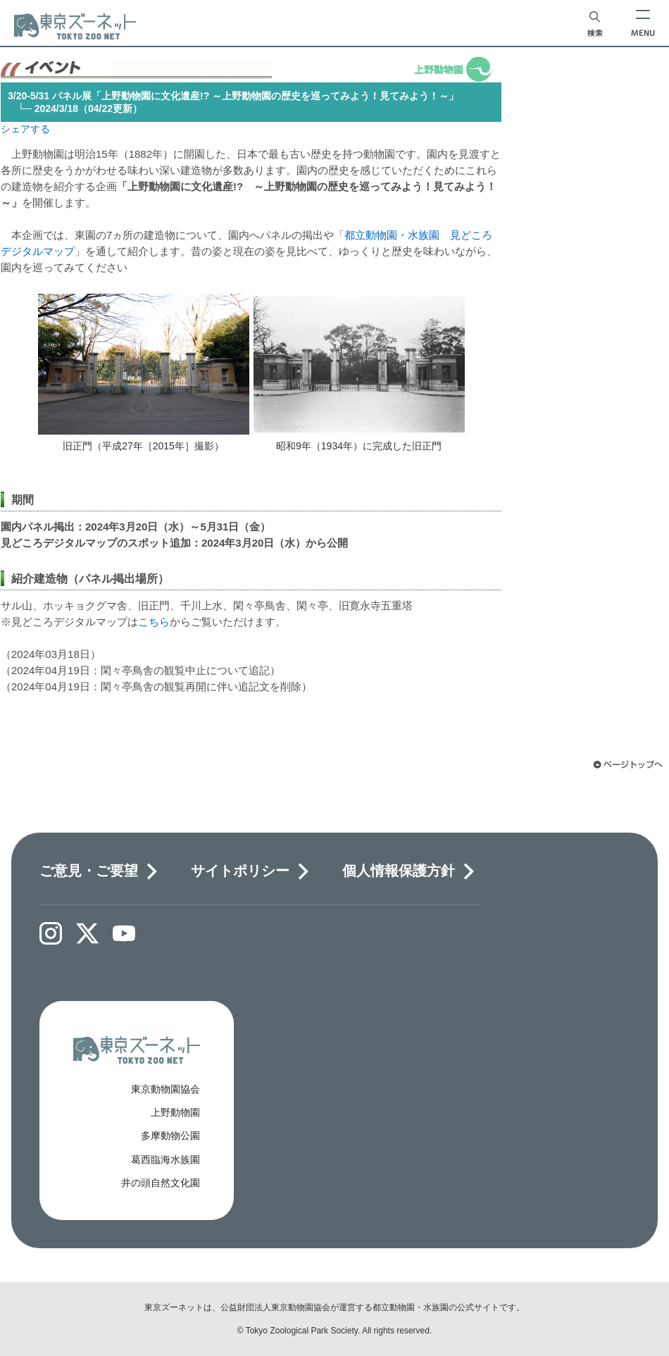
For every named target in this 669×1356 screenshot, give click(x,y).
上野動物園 (175, 1112)
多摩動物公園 (170, 1135)
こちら (154, 622)
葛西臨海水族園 (165, 1159)
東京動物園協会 (165, 1089)
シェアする (25, 129)
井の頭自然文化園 (160, 1182)
